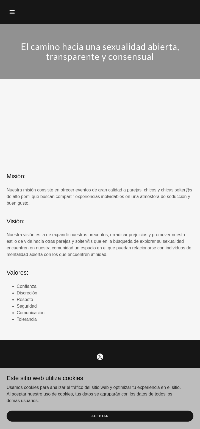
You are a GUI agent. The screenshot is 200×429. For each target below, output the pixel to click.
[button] (21, 12)
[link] (100, 356)
